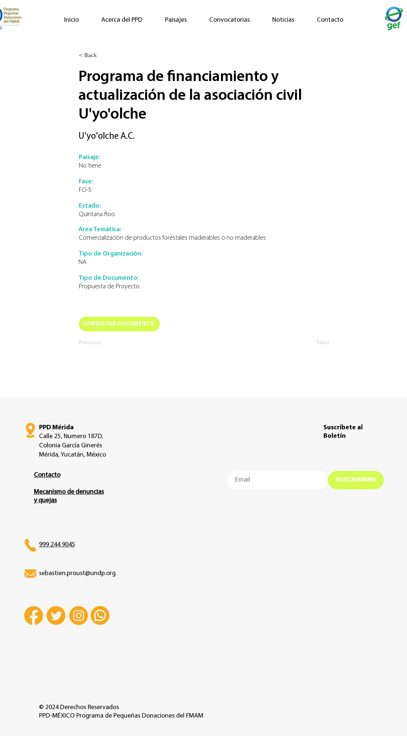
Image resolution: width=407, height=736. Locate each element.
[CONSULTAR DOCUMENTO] (119, 324)
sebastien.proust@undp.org (77, 573)
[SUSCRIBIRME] (356, 480)
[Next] (310, 342)
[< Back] (103, 55)
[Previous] (103, 342)
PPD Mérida (56, 427)
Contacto (47, 475)
